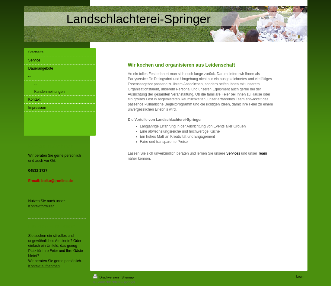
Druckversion (106, 277)
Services (233, 153)
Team (262, 153)
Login (300, 276)
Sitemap (128, 277)
